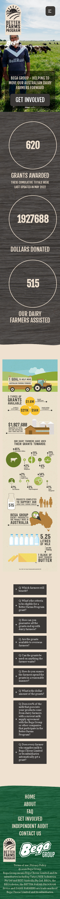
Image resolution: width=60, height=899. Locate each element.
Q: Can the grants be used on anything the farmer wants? (31, 658)
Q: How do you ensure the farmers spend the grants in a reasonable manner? (31, 676)
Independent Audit (30, 826)
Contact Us (30, 834)
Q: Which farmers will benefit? (31, 589)
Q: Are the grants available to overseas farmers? (30, 642)
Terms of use (21, 865)
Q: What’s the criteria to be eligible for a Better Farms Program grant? (31, 605)
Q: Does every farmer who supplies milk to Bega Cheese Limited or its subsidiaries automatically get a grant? (31, 752)
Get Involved (30, 100)
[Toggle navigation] (50, 11)
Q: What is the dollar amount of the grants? (31, 692)
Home (30, 797)
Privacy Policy (38, 865)
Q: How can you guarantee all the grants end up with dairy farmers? (29, 625)
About (30, 804)
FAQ (30, 811)
